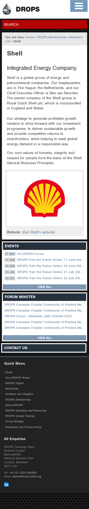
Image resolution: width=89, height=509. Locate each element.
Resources (11, 388)
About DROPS (14, 405)
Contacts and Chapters (19, 394)
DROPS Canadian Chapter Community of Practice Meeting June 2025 (45, 328)
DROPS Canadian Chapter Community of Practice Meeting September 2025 (45, 322)
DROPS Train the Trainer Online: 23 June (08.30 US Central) (45, 266)
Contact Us (15, 348)
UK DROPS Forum (24, 254)
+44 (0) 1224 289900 (23, 473)
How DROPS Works (17, 378)
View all (44, 287)
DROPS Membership (51, 37)
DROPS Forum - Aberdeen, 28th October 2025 (38, 316)
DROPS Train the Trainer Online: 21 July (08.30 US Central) (45, 272)
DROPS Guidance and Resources (26, 410)
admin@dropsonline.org (26, 476)
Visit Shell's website (38, 232)
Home (29, 37)
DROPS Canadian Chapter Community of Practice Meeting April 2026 (45, 305)
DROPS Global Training (19, 416)
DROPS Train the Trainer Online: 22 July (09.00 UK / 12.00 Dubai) (45, 278)
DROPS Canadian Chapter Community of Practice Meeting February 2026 (45, 310)
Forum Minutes (14, 421)
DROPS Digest (14, 383)
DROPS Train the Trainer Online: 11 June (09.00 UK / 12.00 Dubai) (45, 260)
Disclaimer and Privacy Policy (23, 427)
